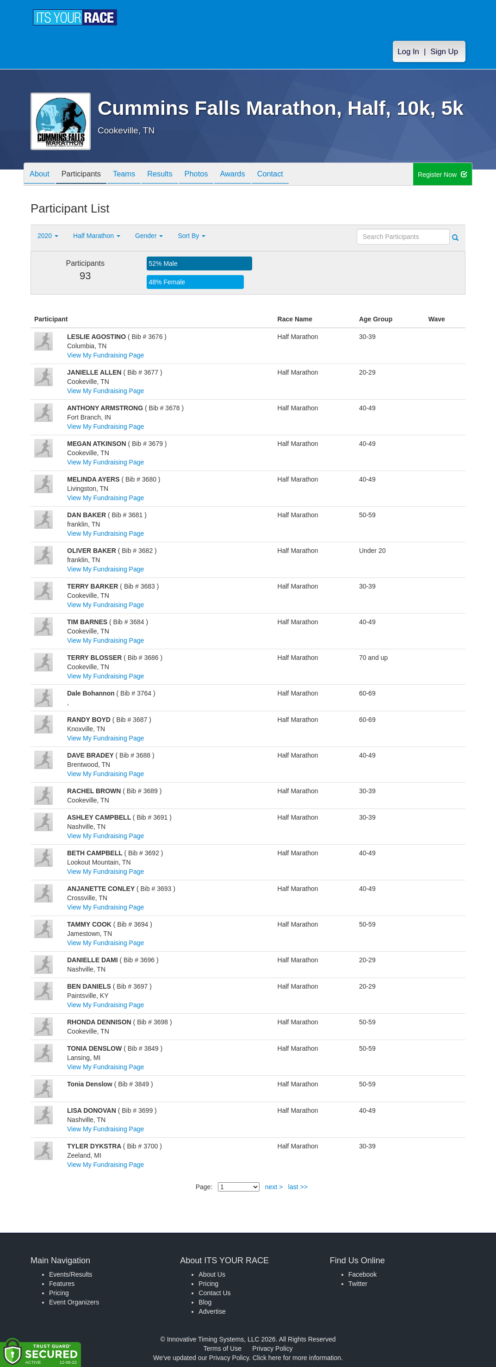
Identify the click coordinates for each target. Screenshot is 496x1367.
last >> (298, 1187)
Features (61, 1283)
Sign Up (444, 51)
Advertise (211, 1311)
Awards (252, 174)
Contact (292, 174)
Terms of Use (223, 1348)
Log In (408, 51)
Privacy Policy (272, 1348)
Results (172, 174)
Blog (204, 1302)
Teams (133, 174)
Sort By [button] (191, 235)
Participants (86, 174)
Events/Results (70, 1274)
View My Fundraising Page (105, 355)
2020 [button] (47, 235)
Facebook (362, 1274)
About (41, 174)
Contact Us (214, 1293)
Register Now (442, 174)
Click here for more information (297, 1357)
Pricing (59, 1293)
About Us (211, 1274)
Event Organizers (74, 1302)
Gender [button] (149, 235)
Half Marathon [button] (96, 235)
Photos (212, 174)
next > (274, 1187)
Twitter (357, 1283)
